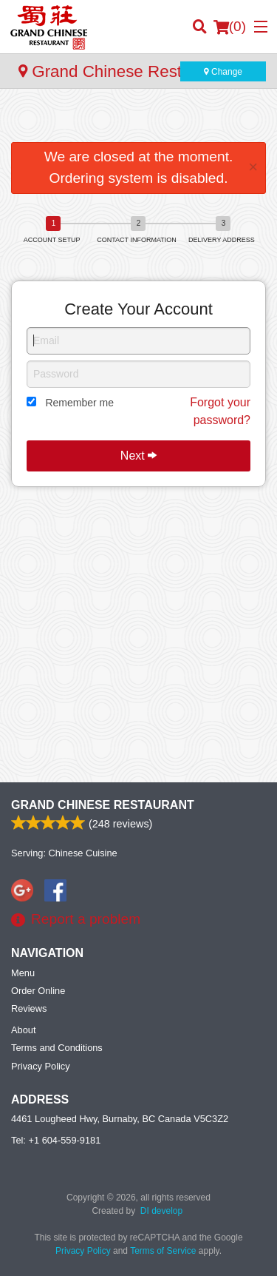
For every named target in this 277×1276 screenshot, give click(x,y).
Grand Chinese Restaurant (102, 805)
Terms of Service (163, 1251)
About (23, 1029)
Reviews (29, 1008)
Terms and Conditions (57, 1047)
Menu (23, 972)
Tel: (55, 1140)
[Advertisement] (138, 118)
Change (223, 72)
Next (138, 455)
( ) (229, 27)
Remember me (79, 403)
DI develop (161, 1211)
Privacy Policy (40, 1066)
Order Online (38, 990)
